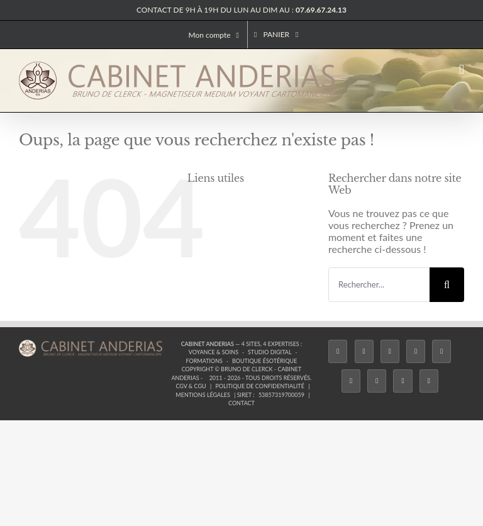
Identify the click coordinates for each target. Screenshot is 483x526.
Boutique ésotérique (264, 360)
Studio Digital (270, 352)
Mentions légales (202, 394)
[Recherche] (447, 284)
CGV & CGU (190, 386)
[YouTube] (350, 381)
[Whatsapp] (402, 381)
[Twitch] (441, 351)
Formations (204, 360)
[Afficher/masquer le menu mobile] (461, 69)
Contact (241, 403)
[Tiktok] (415, 351)
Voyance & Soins (213, 352)
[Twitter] (364, 351)
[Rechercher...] (379, 284)
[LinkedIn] (376, 381)
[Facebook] (337, 351)
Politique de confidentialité (260, 386)
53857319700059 (281, 394)
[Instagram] (389, 351)
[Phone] (428, 381)
